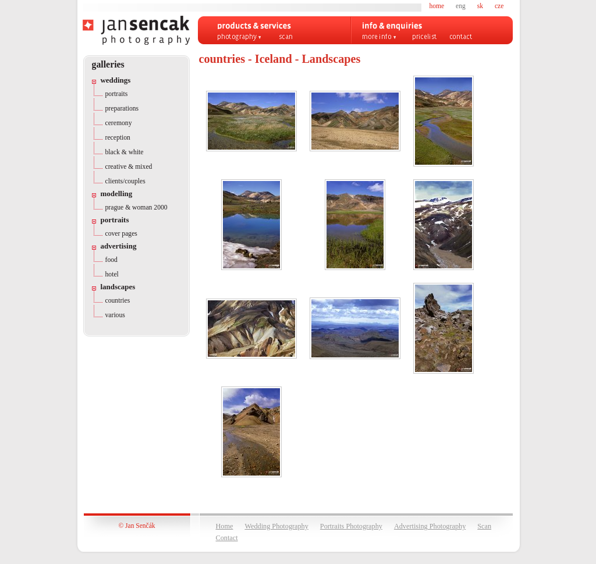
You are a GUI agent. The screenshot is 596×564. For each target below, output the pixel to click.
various (115, 315)
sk (480, 5)
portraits (116, 94)
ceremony (118, 123)
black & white (124, 152)
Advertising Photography (430, 526)
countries (117, 300)
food (111, 260)
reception (117, 137)
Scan (484, 526)
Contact (227, 538)
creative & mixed (128, 167)
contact (461, 37)
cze (499, 5)
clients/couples (125, 181)
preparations (122, 108)
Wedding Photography (276, 526)
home (437, 5)
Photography (239, 37)
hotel (112, 274)
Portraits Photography (351, 526)
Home (224, 526)
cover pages (121, 233)
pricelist (425, 37)
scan (285, 37)
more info (379, 37)
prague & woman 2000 (136, 207)
